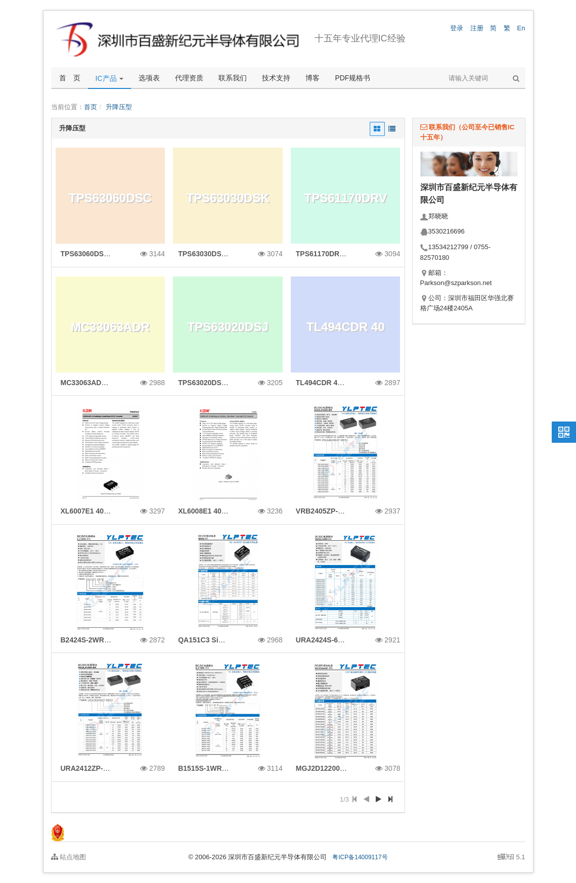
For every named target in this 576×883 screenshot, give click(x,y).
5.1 (511, 857)
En (521, 28)
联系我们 (232, 78)
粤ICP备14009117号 (359, 857)
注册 (476, 28)
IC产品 (110, 78)
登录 (456, 28)
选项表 (149, 78)
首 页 (69, 78)
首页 (90, 107)
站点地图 (68, 857)
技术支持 (276, 78)
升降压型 (119, 107)
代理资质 (189, 78)
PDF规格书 (352, 78)
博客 (312, 78)
